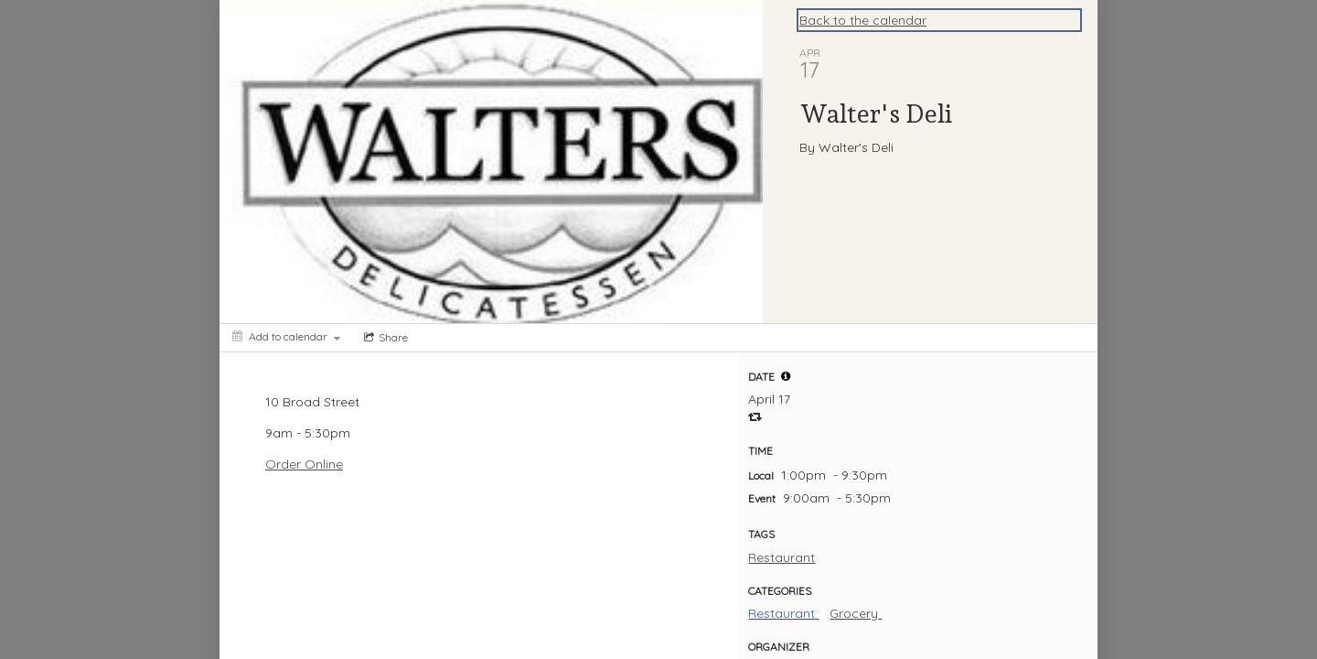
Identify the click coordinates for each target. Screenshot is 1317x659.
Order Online (304, 464)
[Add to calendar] (286, 336)
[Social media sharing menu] (384, 337)
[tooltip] (785, 376)
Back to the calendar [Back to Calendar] (862, 20)
